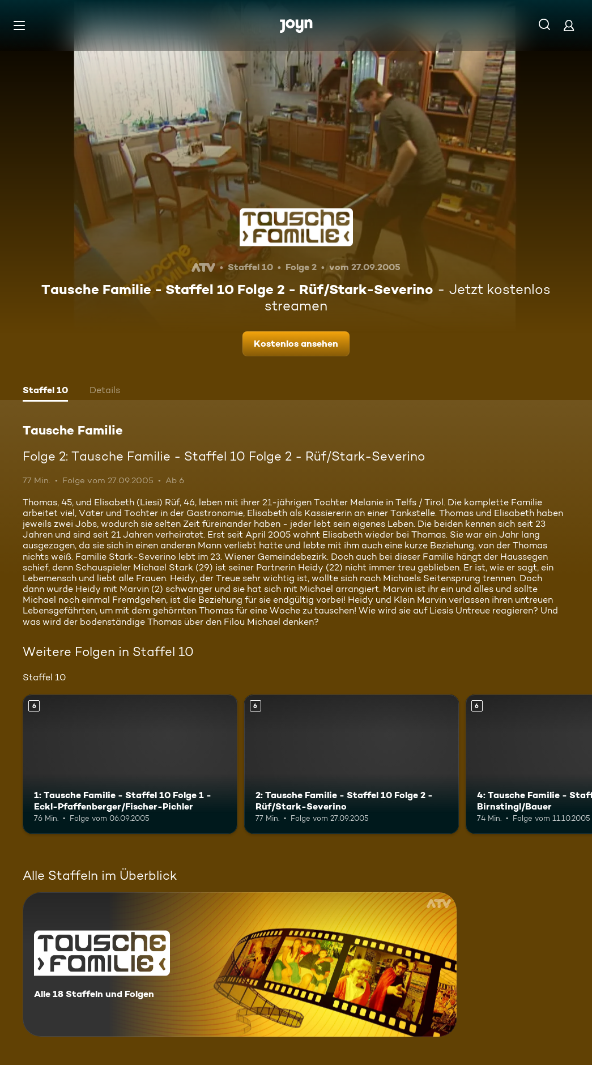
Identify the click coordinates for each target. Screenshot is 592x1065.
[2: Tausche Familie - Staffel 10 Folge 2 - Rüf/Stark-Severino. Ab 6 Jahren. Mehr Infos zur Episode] (351, 764)
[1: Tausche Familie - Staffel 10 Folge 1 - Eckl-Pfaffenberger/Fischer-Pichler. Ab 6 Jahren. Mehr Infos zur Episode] (130, 764)
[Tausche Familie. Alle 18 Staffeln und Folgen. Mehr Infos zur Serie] (240, 964)
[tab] (45, 391)
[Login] (569, 25)
